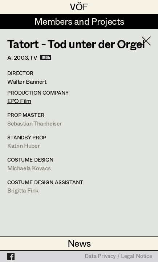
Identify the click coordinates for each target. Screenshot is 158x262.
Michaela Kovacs (29, 167)
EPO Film (19, 100)
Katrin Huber (23, 145)
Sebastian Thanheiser (34, 123)
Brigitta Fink (23, 190)
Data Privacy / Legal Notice (118, 256)
